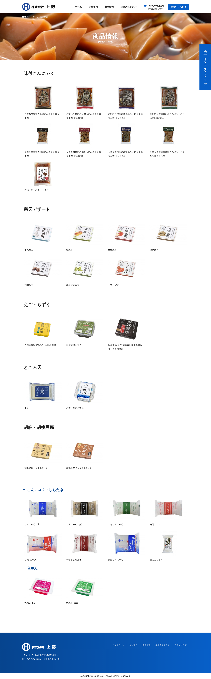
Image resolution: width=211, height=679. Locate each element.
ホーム (78, 7)
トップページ (118, 644)
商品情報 (109, 7)
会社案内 (93, 7)
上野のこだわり (129, 7)
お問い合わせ (177, 7)
